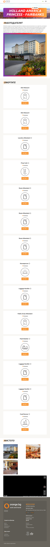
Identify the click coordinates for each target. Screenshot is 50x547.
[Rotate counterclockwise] (43, 486)
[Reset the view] (44, 487)
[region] (25, 486)
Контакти (27, 523)
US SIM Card (6, 534)
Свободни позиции (29, 524)
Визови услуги (6, 535)
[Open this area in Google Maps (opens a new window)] (6, 496)
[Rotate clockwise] (45, 486)
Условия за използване (30, 527)
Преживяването (7, 526)
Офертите (6, 524)
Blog (26, 526)
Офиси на (30, 512)
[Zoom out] (44, 494)
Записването (6, 527)
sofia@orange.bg (30, 506)
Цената (5, 523)
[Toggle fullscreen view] (45, 477)
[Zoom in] (44, 491)
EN (43, 1)
